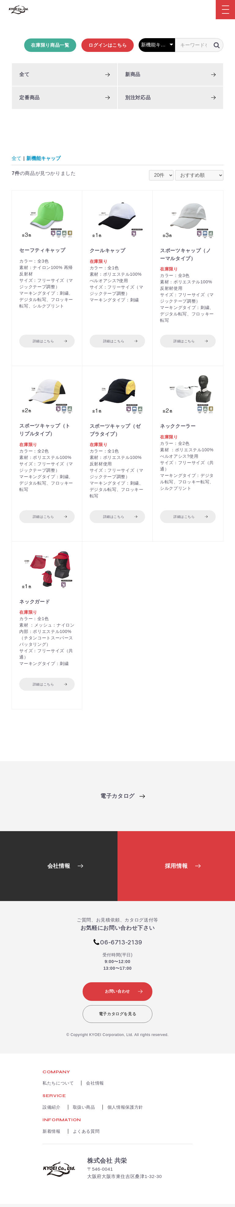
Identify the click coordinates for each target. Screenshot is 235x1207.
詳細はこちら (43, 341)
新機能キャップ (43, 158)
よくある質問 (86, 1134)
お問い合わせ (117, 994)
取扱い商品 (84, 1109)
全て (24, 75)
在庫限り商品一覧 (50, 45)
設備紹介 (52, 1109)
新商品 (132, 75)
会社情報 (58, 869)
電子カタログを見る (117, 1016)
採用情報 (176, 869)
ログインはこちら (107, 45)
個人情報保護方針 (125, 1109)
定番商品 (29, 97)
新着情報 (52, 1134)
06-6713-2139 (121, 945)
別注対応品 (138, 97)
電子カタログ (117, 799)
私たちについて (58, 1086)
